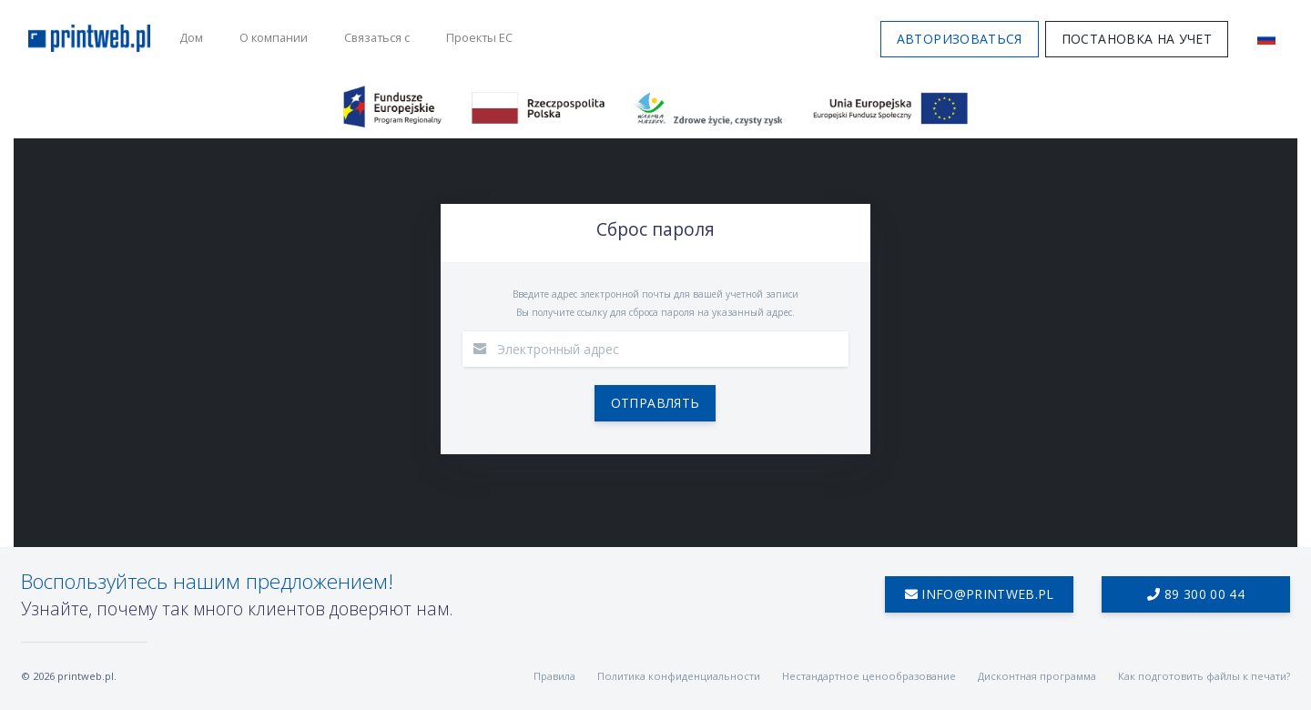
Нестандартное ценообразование (869, 676)
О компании (273, 37)
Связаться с (377, 37)
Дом (191, 37)
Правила (554, 676)
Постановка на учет (1137, 38)
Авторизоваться (958, 38)
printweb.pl (85, 676)
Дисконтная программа (1037, 676)
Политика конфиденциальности (678, 676)
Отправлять (655, 402)
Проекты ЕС (479, 37)
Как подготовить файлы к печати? (1204, 676)
